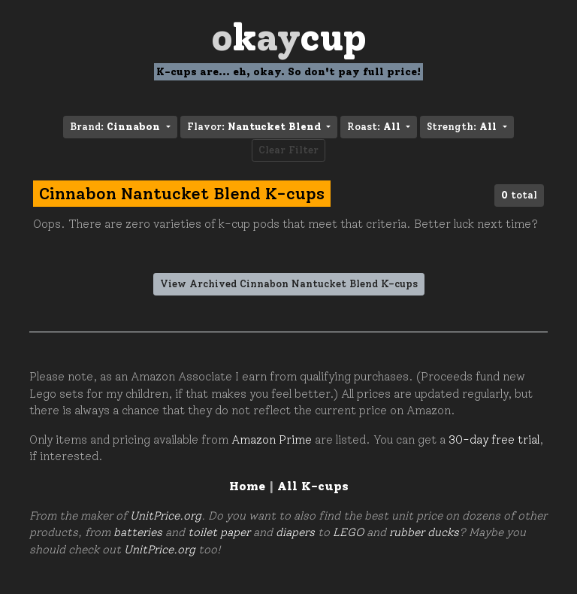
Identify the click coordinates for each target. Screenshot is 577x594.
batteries (137, 532)
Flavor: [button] (255, 126)
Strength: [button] (463, 126)
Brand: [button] (116, 126)
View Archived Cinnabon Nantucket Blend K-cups (289, 283)
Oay (289, 37)
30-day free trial (494, 440)
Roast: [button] (375, 126)
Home (247, 486)
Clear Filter (288, 150)
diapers (295, 532)
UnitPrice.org (165, 516)
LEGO (348, 532)
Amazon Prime (271, 440)
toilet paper (219, 532)
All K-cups (313, 486)
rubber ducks (424, 532)
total (519, 195)
